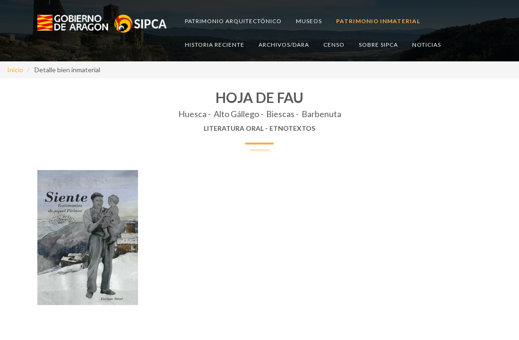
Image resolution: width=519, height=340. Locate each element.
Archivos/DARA (284, 44)
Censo (334, 44)
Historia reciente (214, 44)
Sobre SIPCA (378, 44)
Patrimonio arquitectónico (233, 21)
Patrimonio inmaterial (378, 21)
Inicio (15, 70)
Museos (309, 21)
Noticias (426, 44)
